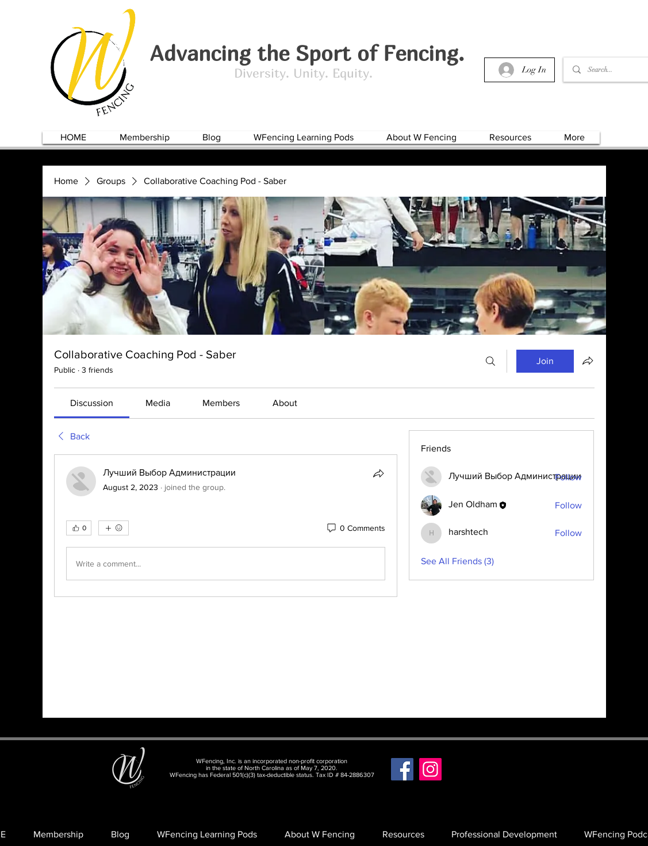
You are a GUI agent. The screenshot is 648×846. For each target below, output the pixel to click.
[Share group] (588, 361)
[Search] (490, 361)
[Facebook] (402, 769)
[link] (91, 403)
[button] (145, 137)
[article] (226, 525)
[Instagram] (430, 769)
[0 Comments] (355, 528)
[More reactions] (113, 527)
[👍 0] (78, 527)
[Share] (378, 473)
